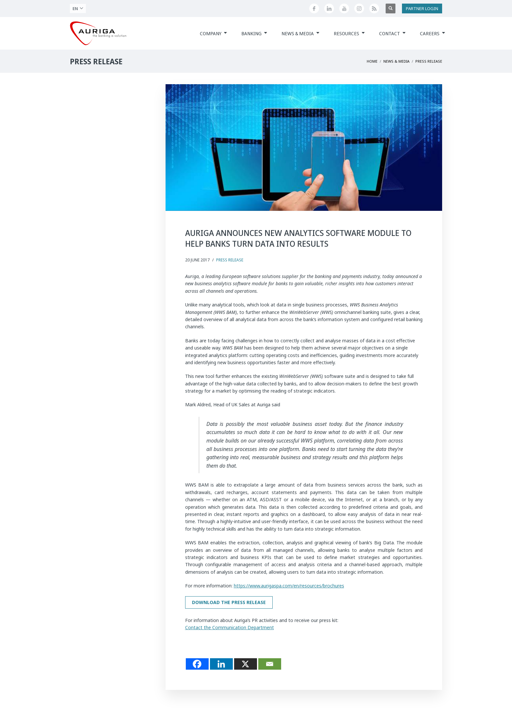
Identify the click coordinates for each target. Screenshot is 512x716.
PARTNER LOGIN (422, 8)
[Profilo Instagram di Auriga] (359, 8)
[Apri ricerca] (390, 8)
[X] (245, 664)
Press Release (229, 260)
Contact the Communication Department (229, 627)
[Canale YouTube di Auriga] (344, 8)
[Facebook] (197, 664)
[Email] (269, 664)
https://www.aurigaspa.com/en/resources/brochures (289, 586)
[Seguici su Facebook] (314, 8)
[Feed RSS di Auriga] (374, 8)
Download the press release (229, 602)
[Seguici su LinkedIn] (329, 8)
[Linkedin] (221, 664)
